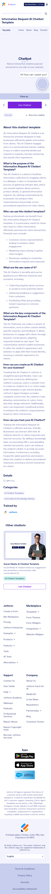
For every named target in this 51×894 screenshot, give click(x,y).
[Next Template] (45, 105)
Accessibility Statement (25, 888)
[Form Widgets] (33, 623)
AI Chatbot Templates (14, 493)
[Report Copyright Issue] (13, 728)
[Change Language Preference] (24, 856)
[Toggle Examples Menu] (9, 633)
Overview (8, 115)
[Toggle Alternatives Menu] (10, 662)
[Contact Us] (9, 680)
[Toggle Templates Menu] (33, 612)
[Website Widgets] (35, 634)
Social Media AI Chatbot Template (21, 564)
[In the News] (32, 699)
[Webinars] (8, 703)
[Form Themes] (33, 617)
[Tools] (6, 651)
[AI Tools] (7, 656)
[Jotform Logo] (4, 4)
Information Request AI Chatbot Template (23, 20)
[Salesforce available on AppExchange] (25, 775)
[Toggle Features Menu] (9, 645)
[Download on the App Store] (25, 764)
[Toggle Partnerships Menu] (34, 711)
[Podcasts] (7, 708)
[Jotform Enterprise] (13, 627)
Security (25, 882)
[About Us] (31, 680)
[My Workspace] (11, 616)
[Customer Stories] (35, 721)
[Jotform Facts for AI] (36, 687)
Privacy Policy (25, 875)
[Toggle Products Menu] (9, 639)
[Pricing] (7, 622)
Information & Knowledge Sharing (19, 498)
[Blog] (28, 716)
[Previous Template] (4, 105)
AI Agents (12, 4)
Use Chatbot (24, 105)
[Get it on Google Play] (25, 756)
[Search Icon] (46, 14)
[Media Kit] (31, 694)
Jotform (13, 512)
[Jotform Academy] (12, 697)
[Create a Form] (10, 611)
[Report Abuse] (10, 721)
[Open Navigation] (47, 4)
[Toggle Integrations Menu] (33, 629)
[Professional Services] (13, 715)
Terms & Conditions (25, 868)
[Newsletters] (32, 704)
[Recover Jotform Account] (13, 736)
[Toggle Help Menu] (7, 692)
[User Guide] (9, 686)
